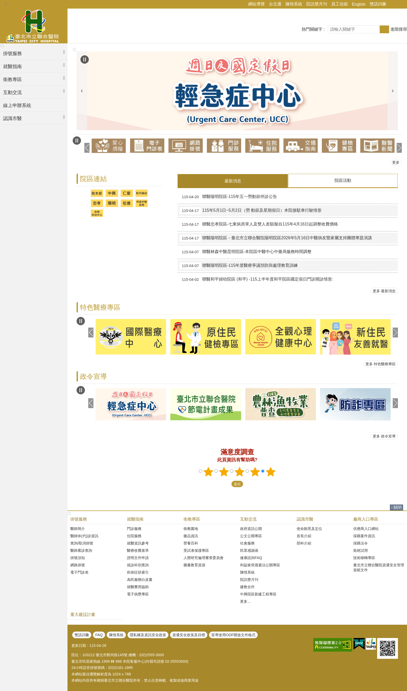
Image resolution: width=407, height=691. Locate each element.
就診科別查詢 (138, 565)
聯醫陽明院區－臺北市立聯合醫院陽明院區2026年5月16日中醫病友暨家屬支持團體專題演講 (276, 238)
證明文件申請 (138, 557)
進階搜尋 (398, 29)
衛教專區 (192, 519)
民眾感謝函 (249, 550)
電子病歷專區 (138, 594)
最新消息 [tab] (233, 181)
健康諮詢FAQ (251, 557)
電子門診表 (79, 572)
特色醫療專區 (100, 307)
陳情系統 (294, 4)
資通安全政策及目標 (188, 635)
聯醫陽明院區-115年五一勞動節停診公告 (228, 196)
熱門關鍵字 (312, 29)
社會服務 (247, 543)
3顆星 (240, 471)
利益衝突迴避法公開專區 (260, 565)
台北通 (275, 4)
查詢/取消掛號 (81, 543)
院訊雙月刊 (316, 4)
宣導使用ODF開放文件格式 (233, 635)
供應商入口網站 (366, 528)
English (358, 4)
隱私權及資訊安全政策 (148, 635)
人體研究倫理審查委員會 (203, 557)
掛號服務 (78, 519)
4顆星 (255, 471)
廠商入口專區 (365, 519)
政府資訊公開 (251, 528)
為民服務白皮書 (139, 579)
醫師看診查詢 (81, 550)
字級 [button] (400, 4)
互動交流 (248, 519)
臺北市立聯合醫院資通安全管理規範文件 (378, 567)
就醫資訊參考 (138, 543)
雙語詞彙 (378, 4)
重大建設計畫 (82, 614)
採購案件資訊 (364, 536)
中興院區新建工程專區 (258, 594)
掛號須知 (77, 557)
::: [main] (74, 49)
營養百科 (191, 543)
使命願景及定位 (309, 528)
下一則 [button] (393, 90)
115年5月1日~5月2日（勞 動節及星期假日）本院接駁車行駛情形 (251, 210)
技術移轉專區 (364, 557)
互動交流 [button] (12, 92)
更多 (395, 162)
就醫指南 (135, 519)
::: (5, 3)
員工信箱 (339, 4)
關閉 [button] (398, 507)
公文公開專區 (251, 536)
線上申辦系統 (17, 105)
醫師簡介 (77, 528)
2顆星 (224, 471)
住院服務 (134, 536)
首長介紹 (304, 536)
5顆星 (271, 471)
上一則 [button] (82, 90)
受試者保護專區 (196, 550)
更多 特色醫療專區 (380, 364)
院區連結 (93, 178)
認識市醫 (305, 519)
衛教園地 (191, 528)
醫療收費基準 (138, 550)
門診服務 (134, 528)
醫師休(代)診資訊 (84, 536)
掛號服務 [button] (12, 53)
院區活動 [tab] (343, 180)
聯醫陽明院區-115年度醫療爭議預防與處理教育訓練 (239, 265)
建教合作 (247, 586)
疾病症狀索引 (138, 572)
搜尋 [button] (384, 29)
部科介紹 (304, 543)
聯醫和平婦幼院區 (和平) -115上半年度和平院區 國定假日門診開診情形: (256, 279)
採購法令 (360, 543)
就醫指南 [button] (12, 66)
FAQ (99, 635)
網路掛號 (77, 565)
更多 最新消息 (384, 291)
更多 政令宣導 (384, 436)
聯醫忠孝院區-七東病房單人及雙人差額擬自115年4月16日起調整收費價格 (259, 224)
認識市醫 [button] (12, 118)
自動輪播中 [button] (84, 59)
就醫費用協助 (138, 586)
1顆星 (208, 471)
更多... (245, 601)
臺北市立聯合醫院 (33, 25)
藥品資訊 (191, 536)
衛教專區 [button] (12, 79)
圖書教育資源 (194, 565)
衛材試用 (360, 550)
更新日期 (78, 645)
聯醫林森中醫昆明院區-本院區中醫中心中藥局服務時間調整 (245, 251)
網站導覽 (256, 4)
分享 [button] (393, 4)
